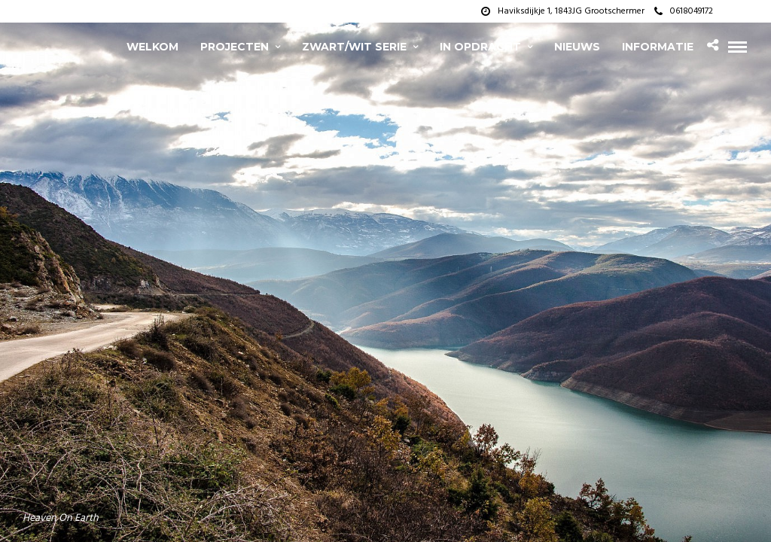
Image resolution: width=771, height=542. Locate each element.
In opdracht (480, 46)
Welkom (152, 46)
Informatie (657, 46)
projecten (234, 46)
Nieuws (577, 46)
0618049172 (683, 11)
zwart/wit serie (354, 46)
